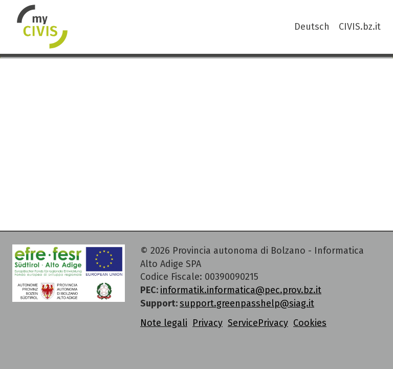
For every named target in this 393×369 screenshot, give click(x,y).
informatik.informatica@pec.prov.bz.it (240, 290)
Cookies (309, 323)
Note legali (163, 323)
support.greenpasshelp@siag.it (247, 303)
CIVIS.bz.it (360, 26)
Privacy (207, 323)
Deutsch (312, 26)
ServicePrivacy (258, 323)
